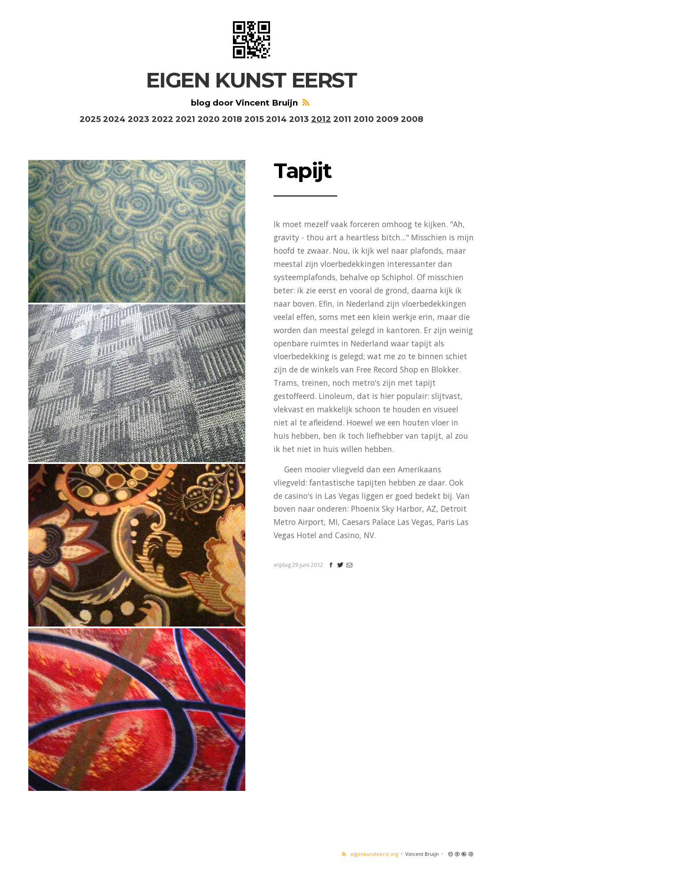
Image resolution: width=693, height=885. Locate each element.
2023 (138, 119)
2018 (232, 119)
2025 (90, 119)
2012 (321, 119)
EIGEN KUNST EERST (251, 80)
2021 (185, 119)
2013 (299, 119)
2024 (114, 119)
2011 (342, 119)
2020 (209, 119)
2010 (364, 119)
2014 (276, 119)
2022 (162, 119)
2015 (254, 119)
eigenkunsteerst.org (369, 854)
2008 (412, 119)
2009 (387, 119)
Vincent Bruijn (422, 854)
